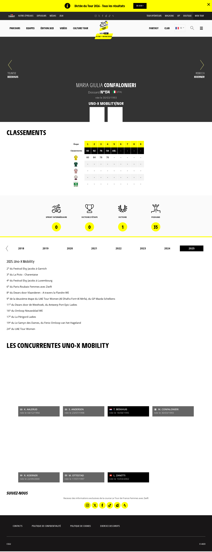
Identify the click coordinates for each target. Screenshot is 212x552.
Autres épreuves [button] (25, 15)
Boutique (187, 15)
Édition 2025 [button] (47, 28)
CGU (9, 544)
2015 (51, 248)
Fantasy (154, 28)
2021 (197, 248)
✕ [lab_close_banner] (209, 4)
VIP (178, 15)
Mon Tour (199, 15)
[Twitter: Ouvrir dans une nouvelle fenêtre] (99, 16)
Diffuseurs (41, 15)
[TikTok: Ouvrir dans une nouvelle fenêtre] (109, 16)
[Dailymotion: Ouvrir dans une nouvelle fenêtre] (106, 16)
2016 (76, 248)
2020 (173, 248)
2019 (149, 248)
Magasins (169, 15)
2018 (124, 248)
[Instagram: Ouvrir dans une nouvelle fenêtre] (95, 16)
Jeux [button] (61, 15)
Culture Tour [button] (80, 28)
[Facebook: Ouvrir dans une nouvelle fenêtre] (102, 16)
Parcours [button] (15, 28)
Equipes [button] (30, 28)
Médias (53, 15)
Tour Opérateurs (154, 15)
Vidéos (63, 28)
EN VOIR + (140, 5)
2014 (27, 248)
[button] (179, 28)
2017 (100, 248)
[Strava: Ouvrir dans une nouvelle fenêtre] (113, 16)
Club (167, 28)
